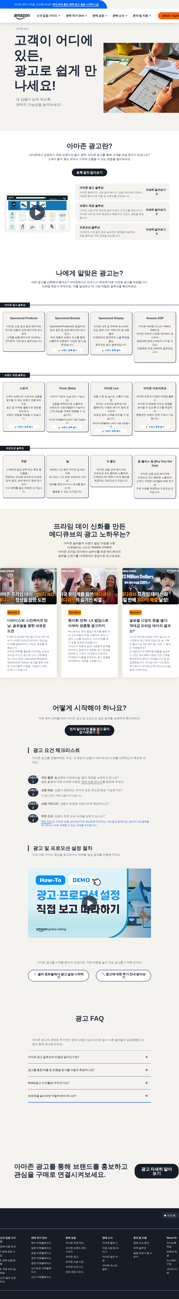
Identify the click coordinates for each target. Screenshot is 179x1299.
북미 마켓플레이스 (41, 1242)
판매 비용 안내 (8, 1246)
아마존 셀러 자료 (110, 1258)
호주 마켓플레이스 (41, 1258)
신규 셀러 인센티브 (8, 1279)
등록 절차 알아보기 (89, 172)
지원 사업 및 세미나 (110, 1249)
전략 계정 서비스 (75, 1271)
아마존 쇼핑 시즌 (75, 1261)
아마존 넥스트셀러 (109, 1267)
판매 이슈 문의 (141, 1242)
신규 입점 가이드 (47, 15)
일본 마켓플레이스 (41, 1247)
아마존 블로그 (109, 1242)
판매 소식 (118, 15)
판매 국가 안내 (75, 15)
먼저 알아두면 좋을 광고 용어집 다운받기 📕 (89, 730)
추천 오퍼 (46, 821)
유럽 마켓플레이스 (41, 1252)
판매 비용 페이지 (91, 781)
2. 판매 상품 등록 (8, 1262)
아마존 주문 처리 (75, 1242)
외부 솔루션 (139, 1247)
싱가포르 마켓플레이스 (41, 1270)
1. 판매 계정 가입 (7, 1253)
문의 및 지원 (140, 15)
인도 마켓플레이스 (41, 1276)
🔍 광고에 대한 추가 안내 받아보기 (123, 975)
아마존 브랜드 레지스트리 (76, 1249)
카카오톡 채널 (171, 1244)
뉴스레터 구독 (171, 1262)
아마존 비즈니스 (74, 1266)
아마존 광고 (72, 1256)
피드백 (171, 1215)
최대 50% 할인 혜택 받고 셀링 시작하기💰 (75, 4)
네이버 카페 (172, 1271)
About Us (172, 1237)
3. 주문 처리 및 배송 (8, 1271)
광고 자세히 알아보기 (156, 1171)
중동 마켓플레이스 (41, 1263)
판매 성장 (98, 15)
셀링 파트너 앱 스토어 (142, 1254)
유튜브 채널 (172, 1253)
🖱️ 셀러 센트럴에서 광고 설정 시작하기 (58, 975)
